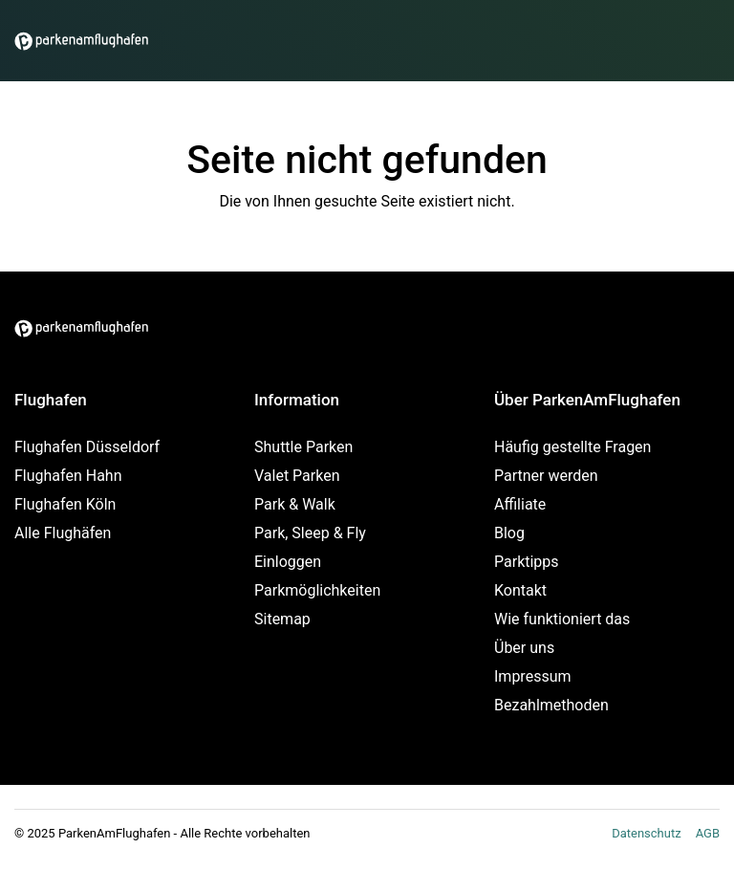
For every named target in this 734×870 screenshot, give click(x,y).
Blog (509, 533)
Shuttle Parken (303, 447)
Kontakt (520, 590)
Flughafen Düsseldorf (87, 447)
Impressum (533, 676)
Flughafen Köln (65, 504)
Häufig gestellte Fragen (572, 447)
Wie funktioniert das (562, 619)
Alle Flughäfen (62, 533)
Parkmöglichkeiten (317, 590)
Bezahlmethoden (551, 705)
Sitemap (282, 619)
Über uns (524, 648)
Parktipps (526, 562)
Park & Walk (294, 504)
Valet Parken (297, 476)
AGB (708, 833)
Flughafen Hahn (67, 476)
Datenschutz (646, 833)
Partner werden (546, 476)
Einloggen (287, 562)
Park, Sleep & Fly (310, 533)
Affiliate (520, 504)
